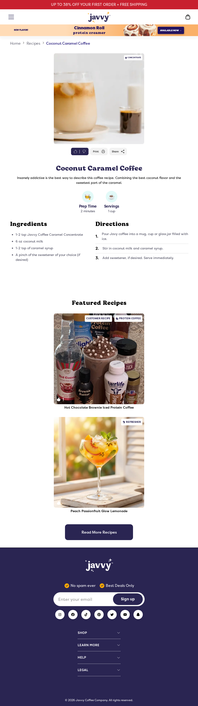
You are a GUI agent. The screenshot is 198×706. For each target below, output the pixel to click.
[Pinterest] (99, 614)
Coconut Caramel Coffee (68, 43)
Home (15, 43)
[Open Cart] (187, 17)
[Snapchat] (138, 614)
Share (118, 151)
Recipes (33, 43)
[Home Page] (99, 17)
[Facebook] (73, 614)
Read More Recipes (99, 532)
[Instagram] (60, 614)
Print (99, 151)
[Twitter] (112, 614)
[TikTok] (86, 614)
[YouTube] (125, 614)
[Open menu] (12, 17)
